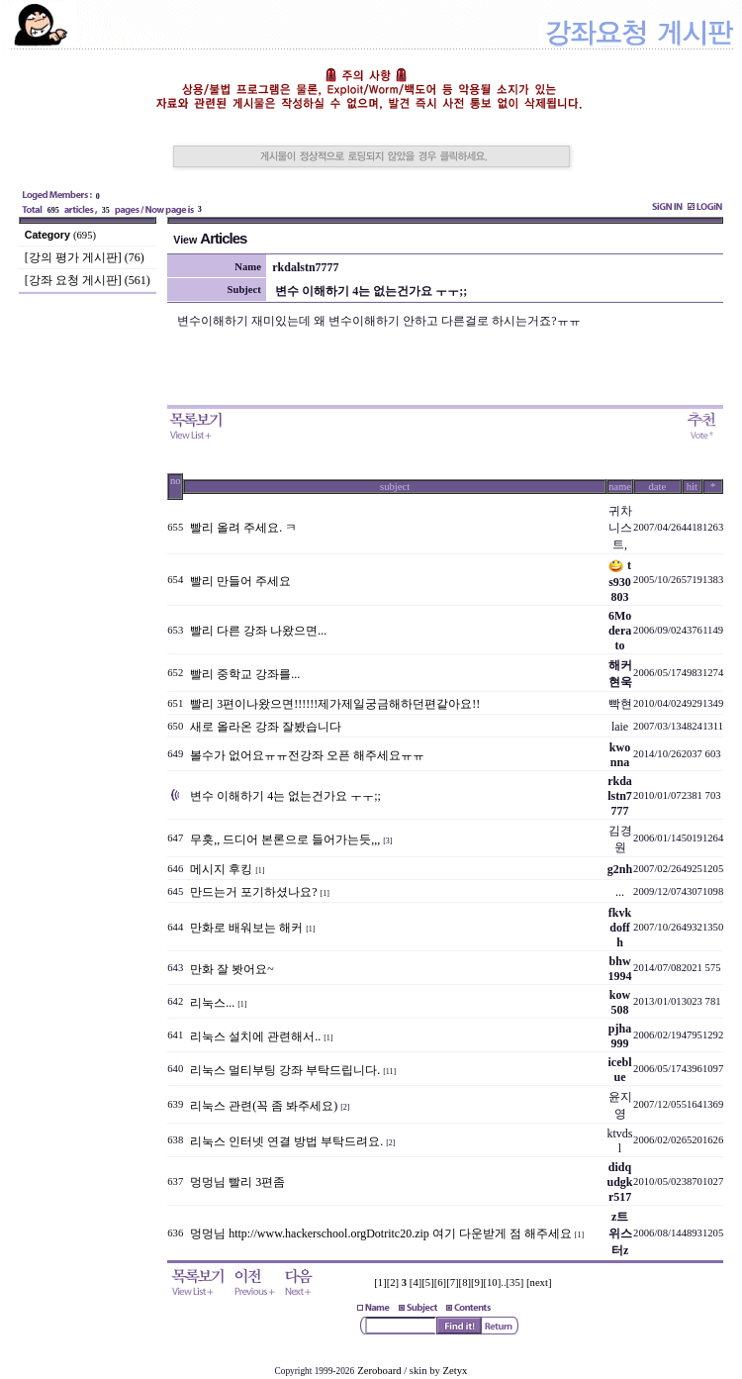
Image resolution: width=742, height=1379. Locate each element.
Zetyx (455, 1370)
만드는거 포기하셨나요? (253, 892)
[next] (538, 1282)
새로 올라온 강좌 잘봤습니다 (265, 727)
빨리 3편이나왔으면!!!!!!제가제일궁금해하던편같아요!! (335, 704)
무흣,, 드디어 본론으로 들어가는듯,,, (285, 839)
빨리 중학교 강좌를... (245, 674)
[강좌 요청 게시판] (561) (87, 280)
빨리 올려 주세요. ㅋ (243, 528)
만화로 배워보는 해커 (246, 928)
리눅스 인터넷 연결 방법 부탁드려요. (286, 1141)
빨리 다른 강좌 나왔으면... (258, 631)
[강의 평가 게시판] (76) (84, 257)
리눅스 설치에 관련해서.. (255, 1036)
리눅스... (212, 1003)
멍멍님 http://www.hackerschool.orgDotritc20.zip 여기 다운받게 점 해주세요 (381, 1233)
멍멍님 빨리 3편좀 (237, 1182)
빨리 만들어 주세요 (240, 581)
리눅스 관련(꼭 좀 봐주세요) (263, 1106)
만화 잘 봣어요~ (232, 969)
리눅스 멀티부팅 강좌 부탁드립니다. (285, 1070)
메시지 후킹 (221, 869)
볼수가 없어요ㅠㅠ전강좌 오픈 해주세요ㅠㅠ (307, 755)
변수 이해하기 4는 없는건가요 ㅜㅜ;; (285, 796)
